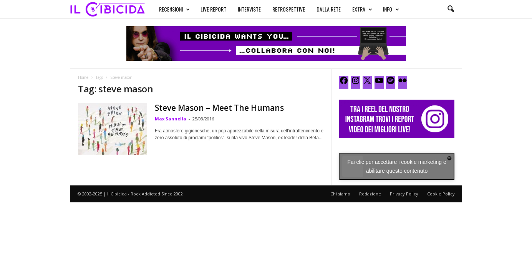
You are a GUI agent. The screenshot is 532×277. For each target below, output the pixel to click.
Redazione (370, 194)
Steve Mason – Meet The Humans (219, 107)
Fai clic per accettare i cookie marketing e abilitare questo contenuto (396, 166)
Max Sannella (170, 119)
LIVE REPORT (213, 9)
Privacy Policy (404, 194)
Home (83, 77)
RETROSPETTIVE (288, 9)
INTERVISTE (249, 9)
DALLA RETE (329, 9)
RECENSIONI (174, 9)
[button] (450, 9)
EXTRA (362, 9)
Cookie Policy (441, 194)
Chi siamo (340, 194)
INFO (391, 9)
